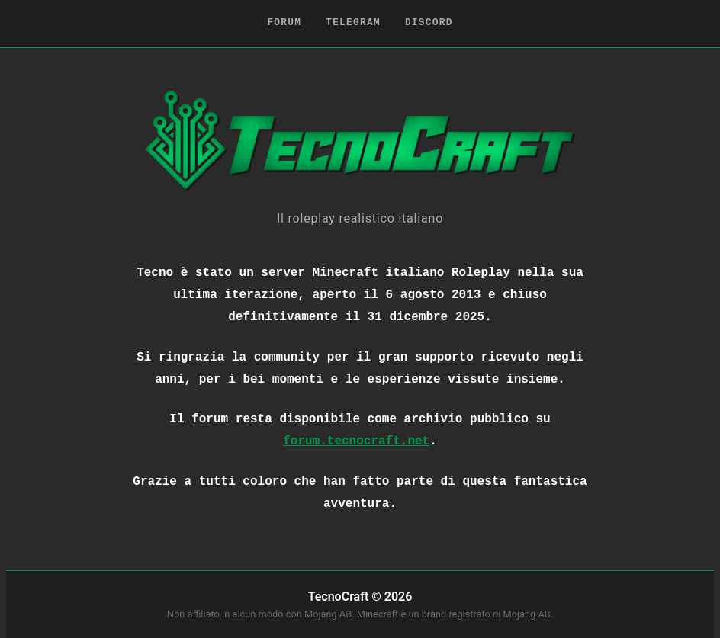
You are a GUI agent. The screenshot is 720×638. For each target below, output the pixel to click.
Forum (284, 22)
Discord (429, 22)
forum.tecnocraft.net (356, 441)
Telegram (353, 22)
